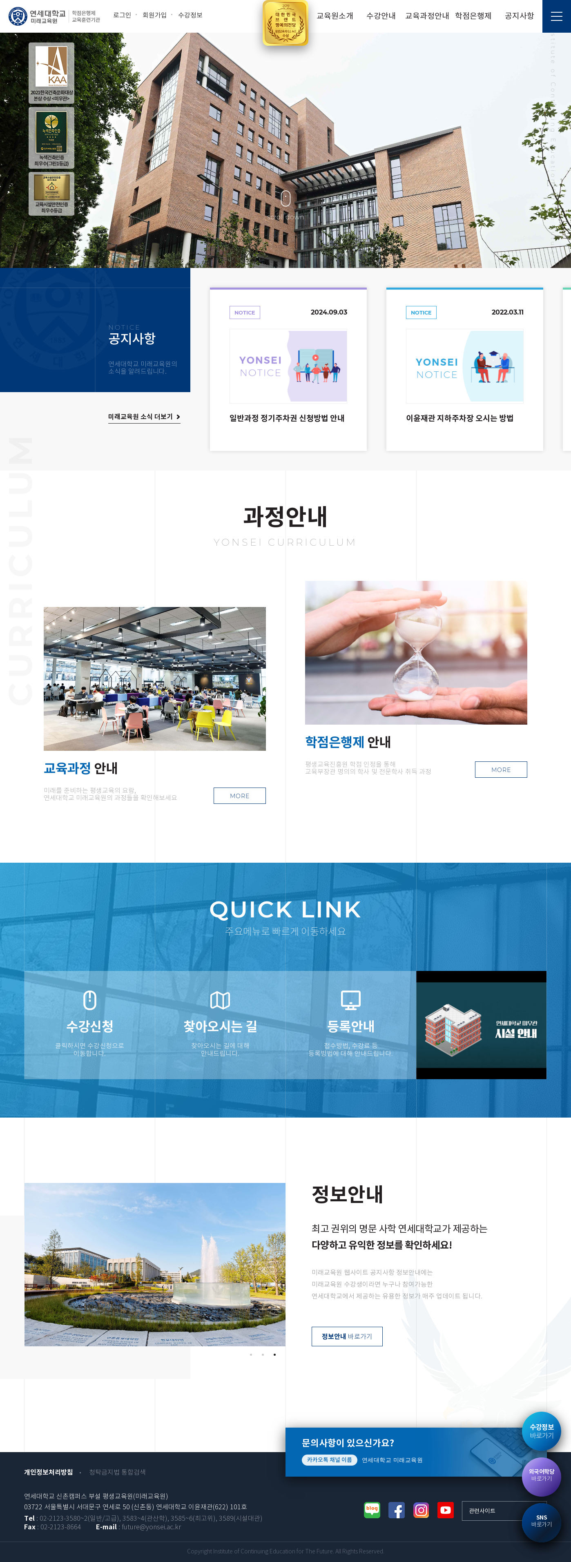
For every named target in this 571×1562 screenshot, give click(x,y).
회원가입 (155, 15)
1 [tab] (251, 1355)
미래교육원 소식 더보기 (140, 417)
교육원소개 (335, 16)
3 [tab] (275, 1355)
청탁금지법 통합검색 (117, 1472)
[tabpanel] (155, 1264)
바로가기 (347, 1337)
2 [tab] (263, 1355)
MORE (240, 796)
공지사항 (519, 16)
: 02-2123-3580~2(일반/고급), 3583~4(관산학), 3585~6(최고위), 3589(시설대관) (143, 1518)
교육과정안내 (427, 16)
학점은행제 (473, 16)
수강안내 (381, 16)
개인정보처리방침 (48, 1472)
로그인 (122, 15)
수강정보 (190, 15)
